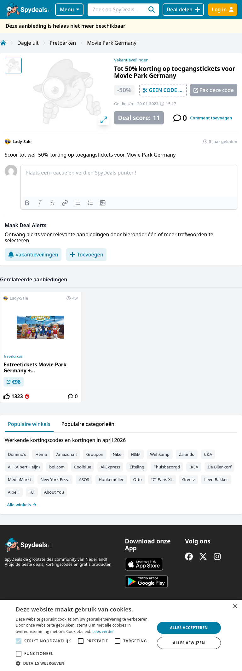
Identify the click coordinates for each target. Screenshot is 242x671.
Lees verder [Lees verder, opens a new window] (103, 631)
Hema (41, 454)
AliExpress (110, 467)
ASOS (84, 479)
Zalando (186, 454)
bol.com (57, 467)
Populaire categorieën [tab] (88, 424)
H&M (136, 454)
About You (54, 492)
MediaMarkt (19, 479)
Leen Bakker (216, 479)
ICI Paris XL (162, 479)
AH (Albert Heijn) (24, 467)
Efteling (137, 467)
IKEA (193, 467)
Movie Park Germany (111, 42)
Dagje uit (28, 42)
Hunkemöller (111, 479)
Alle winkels (22, 505)
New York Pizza (55, 479)
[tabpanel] (121, 471)
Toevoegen (86, 254)
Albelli (14, 492)
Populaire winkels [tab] (29, 424)
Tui (32, 492)
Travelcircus (12, 356)
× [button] (235, 606)
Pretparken (63, 42)
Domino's (17, 454)
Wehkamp (160, 454)
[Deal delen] (183, 9)
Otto (137, 479)
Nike (117, 454)
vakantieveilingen (33, 254)
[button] (83, 663)
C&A (208, 454)
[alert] (121, 635)
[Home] (3, 43)
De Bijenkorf (219, 467)
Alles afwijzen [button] (189, 642)
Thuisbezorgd (167, 467)
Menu (69, 9)
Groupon (94, 454)
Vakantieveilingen (131, 60)
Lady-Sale (22, 141)
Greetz (188, 479)
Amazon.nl (66, 454)
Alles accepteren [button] (189, 627)
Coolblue (82, 467)
